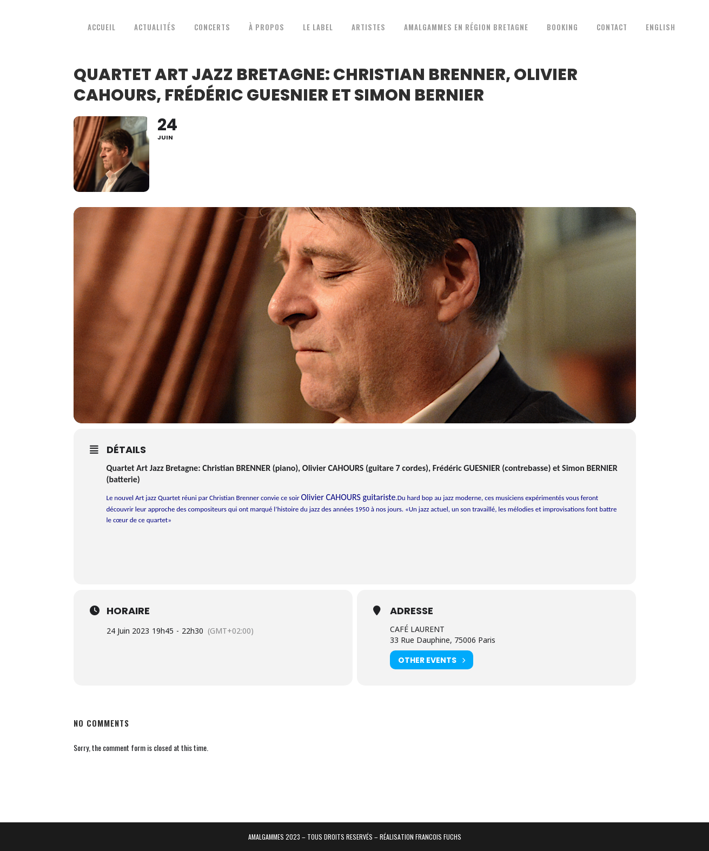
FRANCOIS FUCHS (438, 836)
